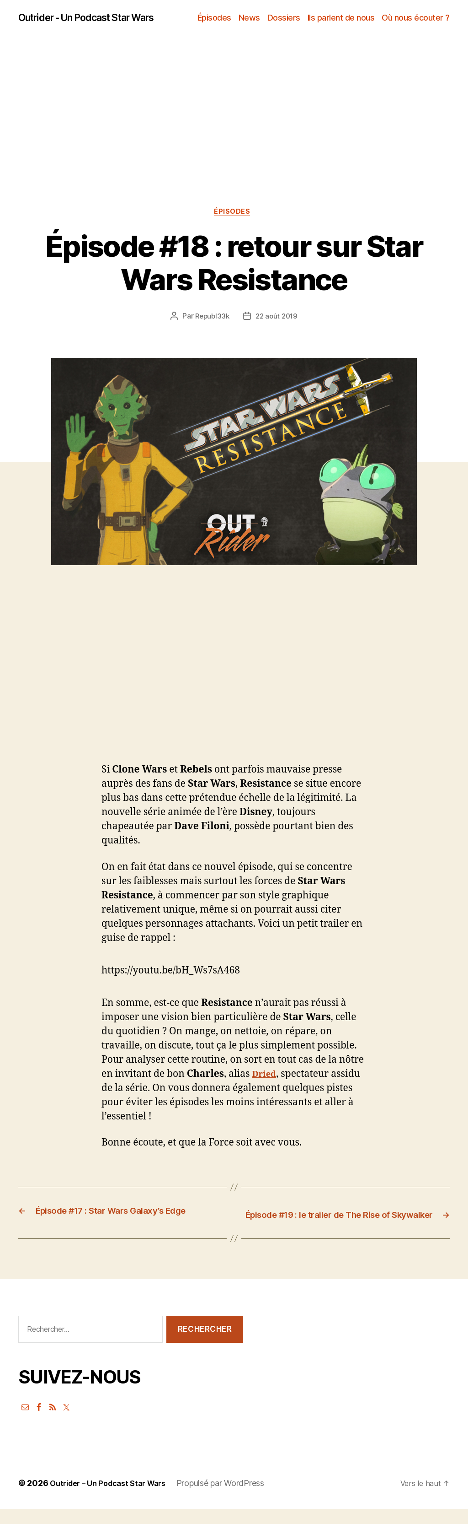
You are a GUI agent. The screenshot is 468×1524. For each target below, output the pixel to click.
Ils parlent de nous (341, 18)
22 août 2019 (277, 319)
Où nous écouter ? (416, 18)
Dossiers (283, 18)
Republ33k (211, 319)
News (249, 18)
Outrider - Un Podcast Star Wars (98, 18)
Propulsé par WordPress (232, 1498)
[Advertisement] (234, 142)
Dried (266, 1077)
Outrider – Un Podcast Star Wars (113, 1498)
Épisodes (214, 18)
